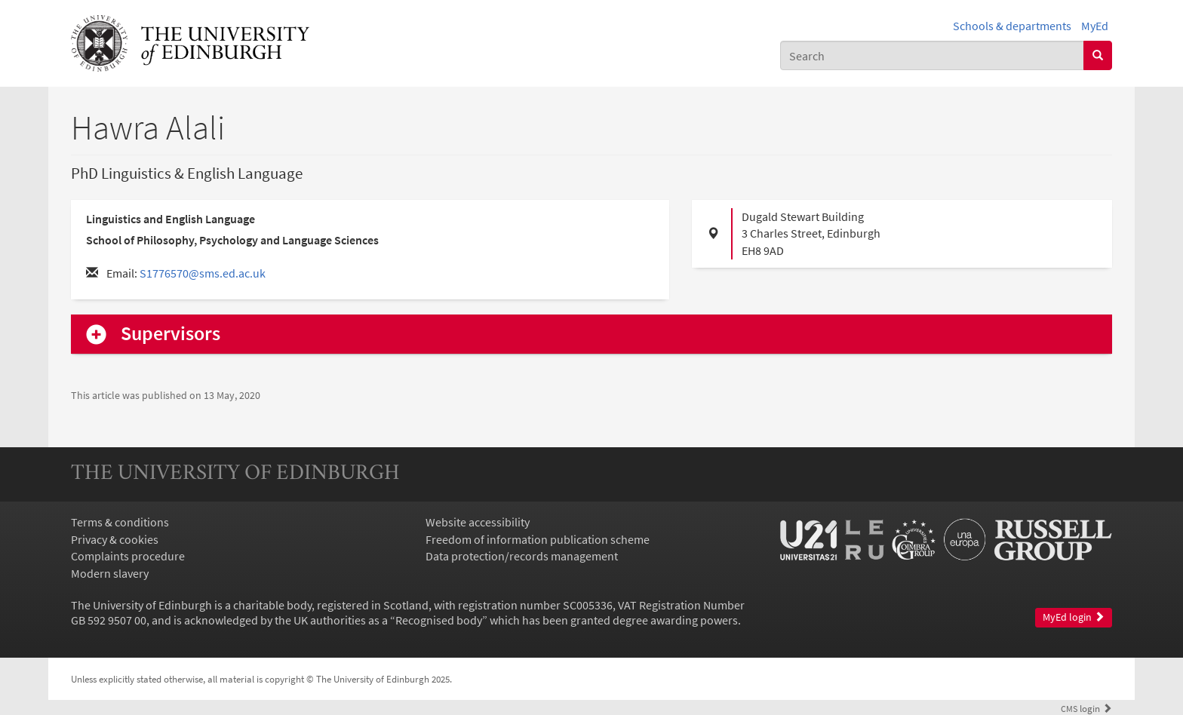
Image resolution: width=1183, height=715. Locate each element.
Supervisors (170, 333)
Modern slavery (110, 573)
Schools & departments (1012, 25)
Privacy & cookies (114, 539)
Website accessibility (478, 521)
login (1086, 708)
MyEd (1094, 25)
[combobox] (932, 55)
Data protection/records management (522, 555)
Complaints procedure (128, 555)
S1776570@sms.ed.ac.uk (203, 273)
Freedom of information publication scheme (538, 539)
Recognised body (438, 620)
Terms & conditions (120, 521)
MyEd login (1074, 617)
